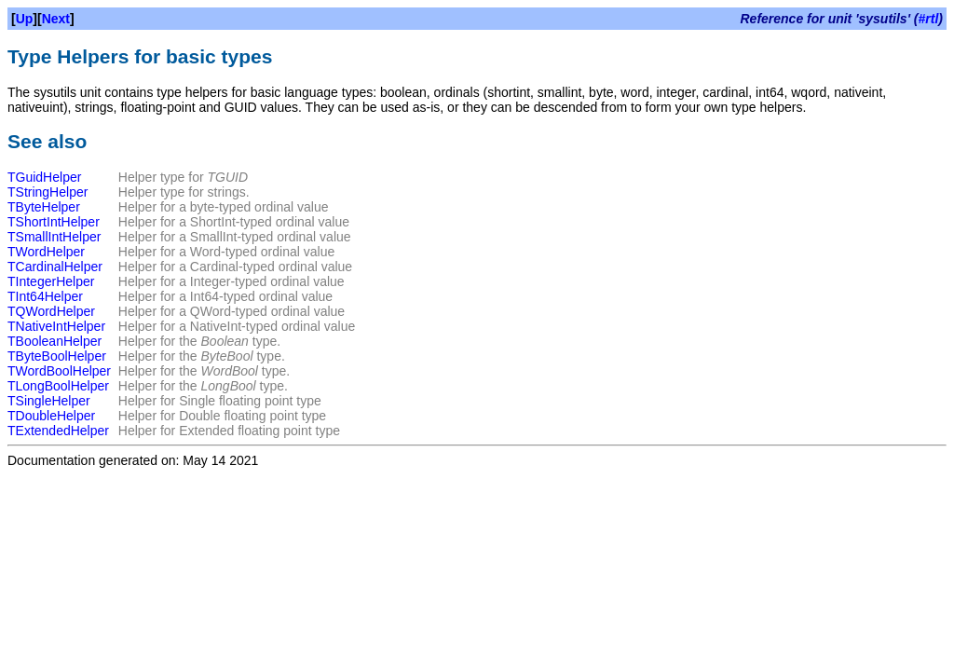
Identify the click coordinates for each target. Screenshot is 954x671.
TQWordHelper (51, 311)
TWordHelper (46, 251)
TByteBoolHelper (56, 356)
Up (25, 18)
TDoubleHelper (51, 415)
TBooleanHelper (54, 341)
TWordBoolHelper (59, 370)
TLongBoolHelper (58, 385)
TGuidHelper (44, 177)
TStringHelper (47, 192)
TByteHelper (43, 206)
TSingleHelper (48, 400)
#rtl (929, 18)
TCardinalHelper (54, 266)
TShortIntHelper (53, 221)
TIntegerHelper (50, 281)
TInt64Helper (45, 296)
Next (56, 18)
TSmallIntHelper (54, 236)
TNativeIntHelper (56, 326)
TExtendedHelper (58, 430)
